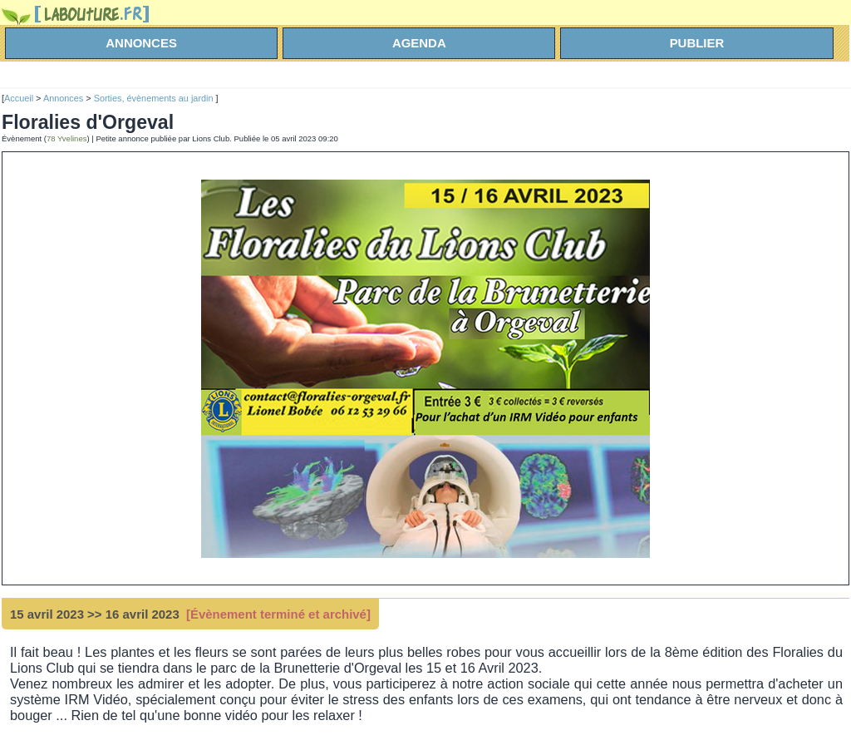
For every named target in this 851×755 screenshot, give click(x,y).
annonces (141, 43)
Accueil (18, 98)
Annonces (63, 98)
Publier (697, 43)
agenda (419, 43)
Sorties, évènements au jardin (155, 98)
